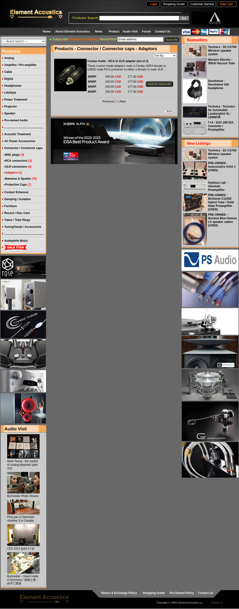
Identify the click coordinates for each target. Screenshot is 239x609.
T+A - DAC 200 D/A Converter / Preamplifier (220, 126)
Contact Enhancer (16, 192)
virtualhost (230, 602)
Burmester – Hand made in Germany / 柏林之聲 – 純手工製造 (22, 580)
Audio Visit (130, 31)
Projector (10, 106)
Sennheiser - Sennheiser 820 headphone (218, 84)
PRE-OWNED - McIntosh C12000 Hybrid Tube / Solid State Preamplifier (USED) (221, 202)
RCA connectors (16, 160)
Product (114, 31)
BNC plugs (12, 154)
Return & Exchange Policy (119, 593)
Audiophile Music (16, 240)
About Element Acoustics (72, 31)
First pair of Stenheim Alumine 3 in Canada (20, 518)
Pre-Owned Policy (182, 593)
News (98, 31)
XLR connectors (16, 166)
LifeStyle (10, 92)
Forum (146, 31)
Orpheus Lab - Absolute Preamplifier (217, 186)
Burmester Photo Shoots (22, 496)
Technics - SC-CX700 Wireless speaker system (222, 50)
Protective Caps (16, 184)
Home (47, 31)
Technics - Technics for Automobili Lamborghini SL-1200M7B (221, 112)
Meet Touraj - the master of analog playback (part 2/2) (22, 464)
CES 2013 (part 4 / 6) (20, 548)
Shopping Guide (154, 593)
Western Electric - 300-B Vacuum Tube (221, 61)
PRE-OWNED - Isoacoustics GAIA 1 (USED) (222, 166)
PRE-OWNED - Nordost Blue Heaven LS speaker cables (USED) (222, 220)
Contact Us (162, 31)
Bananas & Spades (18, 178)
